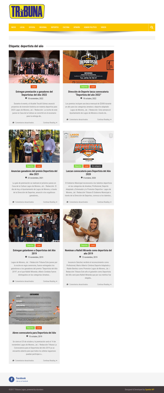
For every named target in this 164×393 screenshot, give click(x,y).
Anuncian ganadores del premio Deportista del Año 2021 (34, 173)
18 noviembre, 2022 (35, 98)
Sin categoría (96, 166)
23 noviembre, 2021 (35, 178)
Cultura (66, 27)
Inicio (13, 27)
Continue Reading (49, 123)
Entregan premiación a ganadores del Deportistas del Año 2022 (34, 93)
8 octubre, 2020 (90, 178)
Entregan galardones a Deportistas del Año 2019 (34, 252)
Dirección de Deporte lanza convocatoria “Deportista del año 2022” (88, 93)
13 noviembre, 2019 (89, 257)
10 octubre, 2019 (35, 336)
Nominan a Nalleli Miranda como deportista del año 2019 (88, 252)
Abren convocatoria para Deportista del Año (34, 332)
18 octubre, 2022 (89, 98)
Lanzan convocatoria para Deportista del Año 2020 (88, 173)
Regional (43, 27)
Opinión (77, 27)
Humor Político (90, 27)
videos (103, 27)
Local (22, 27)
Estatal (32, 27)
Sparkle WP (149, 389)
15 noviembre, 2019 (35, 257)
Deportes (55, 27)
